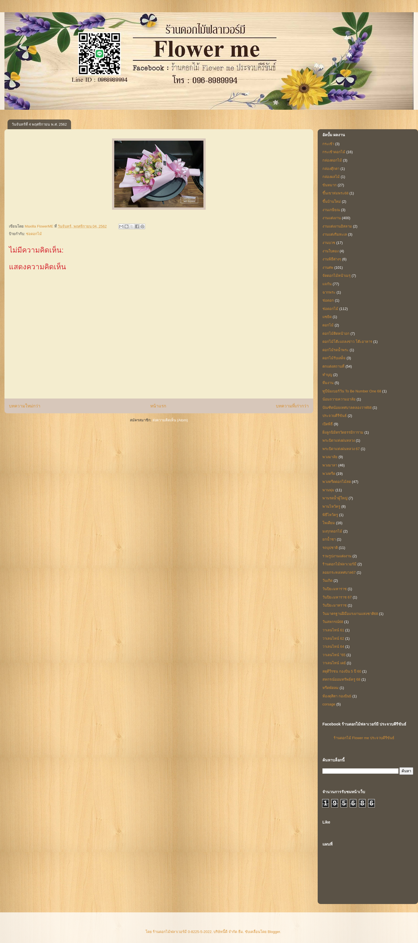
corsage (328, 704)
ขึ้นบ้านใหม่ (331, 201)
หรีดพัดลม (330, 688)
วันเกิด (327, 580)
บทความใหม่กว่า (24, 406)
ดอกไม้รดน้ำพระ (335, 350)
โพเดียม (328, 523)
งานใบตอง (330, 251)
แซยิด (327, 317)
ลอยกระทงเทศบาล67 (339, 572)
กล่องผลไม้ (331, 177)
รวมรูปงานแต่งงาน (336, 556)
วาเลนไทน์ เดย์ (334, 663)
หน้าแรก (158, 406)
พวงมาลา (329, 465)
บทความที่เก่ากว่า (292, 406)
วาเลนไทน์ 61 (333, 630)
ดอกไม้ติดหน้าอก (335, 333)
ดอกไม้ (328, 325)
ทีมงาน (328, 383)
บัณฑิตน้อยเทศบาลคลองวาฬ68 (346, 407)
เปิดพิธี (327, 424)
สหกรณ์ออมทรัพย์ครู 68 (341, 679)
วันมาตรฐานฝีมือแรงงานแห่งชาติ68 (350, 614)
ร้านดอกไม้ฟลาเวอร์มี (339, 564)
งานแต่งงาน (331, 218)
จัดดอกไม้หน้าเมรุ (336, 275)
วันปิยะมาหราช (334, 605)
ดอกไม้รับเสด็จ (334, 358)
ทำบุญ (327, 375)
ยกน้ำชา (329, 539)
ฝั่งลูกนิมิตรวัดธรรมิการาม (342, 432)
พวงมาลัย (329, 457)
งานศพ (327, 267)
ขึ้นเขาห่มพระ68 (335, 193)
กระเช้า (328, 144)
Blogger (274, 932)
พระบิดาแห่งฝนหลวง (338, 440)
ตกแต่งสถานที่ (333, 366)
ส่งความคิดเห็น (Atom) (170, 420)
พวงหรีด (328, 474)
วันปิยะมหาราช (334, 589)
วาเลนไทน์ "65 (334, 655)
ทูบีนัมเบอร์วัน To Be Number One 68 (351, 391)
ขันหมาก (329, 185)
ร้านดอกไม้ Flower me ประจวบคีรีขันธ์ (364, 738)
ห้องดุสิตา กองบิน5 (336, 696)
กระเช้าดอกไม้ (333, 152)
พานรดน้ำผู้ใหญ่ (334, 498)
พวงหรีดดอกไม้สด (336, 482)
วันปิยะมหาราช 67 (337, 597)
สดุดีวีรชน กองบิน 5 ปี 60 (341, 671)
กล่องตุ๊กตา (330, 169)
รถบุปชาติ (330, 548)
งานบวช (328, 243)
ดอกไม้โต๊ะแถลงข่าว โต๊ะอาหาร (347, 341)
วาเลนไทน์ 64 (333, 646)
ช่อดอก (328, 300)
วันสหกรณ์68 (332, 622)
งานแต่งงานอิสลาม (337, 226)
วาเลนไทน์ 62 (333, 638)
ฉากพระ (329, 292)
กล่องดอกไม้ (332, 160)
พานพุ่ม (328, 490)
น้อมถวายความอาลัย (339, 399)
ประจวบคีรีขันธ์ (334, 416)
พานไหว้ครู (331, 506)
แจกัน (327, 284)
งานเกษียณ (331, 210)
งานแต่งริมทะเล (334, 234)
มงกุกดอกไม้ (332, 531)
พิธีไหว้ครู (330, 515)
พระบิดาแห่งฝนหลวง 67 (341, 449)
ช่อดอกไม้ (34, 234)
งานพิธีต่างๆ (331, 259)
